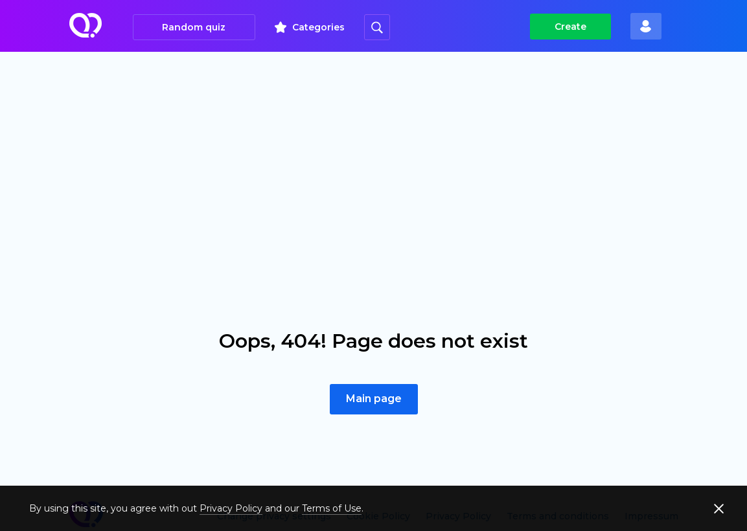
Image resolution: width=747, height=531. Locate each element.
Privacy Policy (231, 508)
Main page (374, 398)
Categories (318, 27)
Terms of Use (332, 508)
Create (570, 26)
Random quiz (193, 27)
